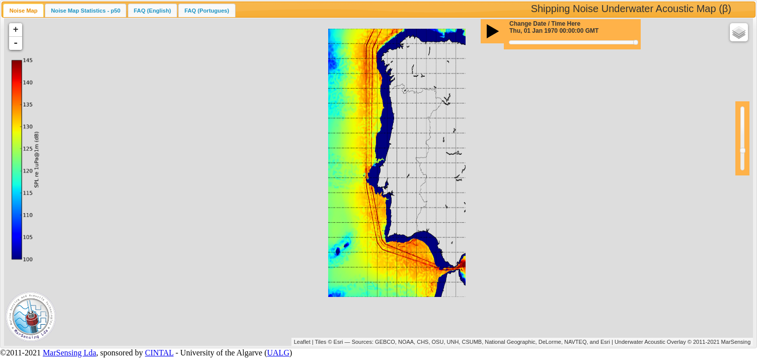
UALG (278, 352)
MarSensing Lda (69, 352)
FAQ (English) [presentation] (152, 11)
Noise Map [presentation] (24, 11)
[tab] (23, 10)
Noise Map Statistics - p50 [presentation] (85, 11)
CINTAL (159, 352)
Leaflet (302, 342)
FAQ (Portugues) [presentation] (206, 11)
